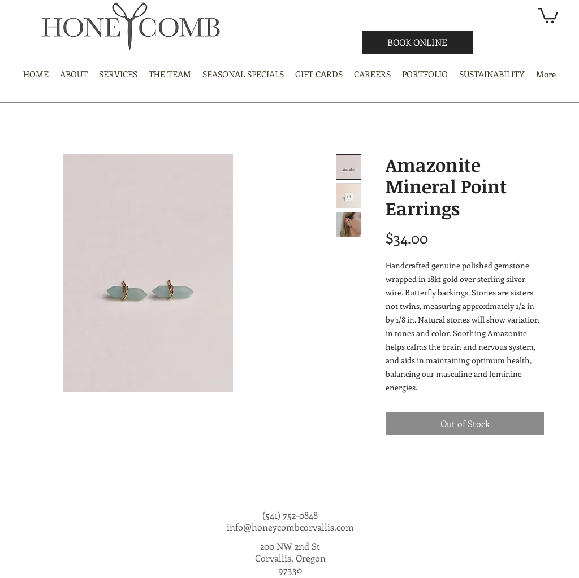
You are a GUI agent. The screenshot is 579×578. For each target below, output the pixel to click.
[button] (548, 14)
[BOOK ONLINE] (417, 42)
